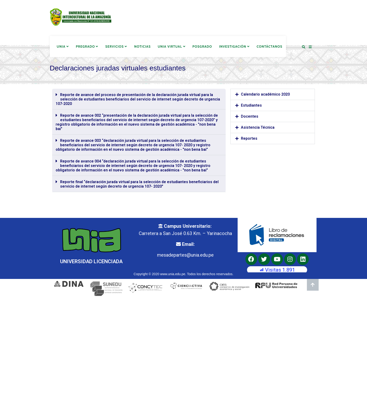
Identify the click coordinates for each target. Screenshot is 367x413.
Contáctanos (269, 46)
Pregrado (87, 46)
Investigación (234, 46)
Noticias (142, 46)
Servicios (116, 46)
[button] (139, 99)
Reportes (249, 138)
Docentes (249, 116)
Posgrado (202, 46)
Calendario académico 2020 (265, 94)
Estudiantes (251, 105)
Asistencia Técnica (257, 127)
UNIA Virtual (171, 46)
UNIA (63, 46)
